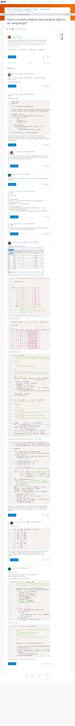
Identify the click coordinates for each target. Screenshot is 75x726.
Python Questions (45, 9)
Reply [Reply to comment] (11, 86)
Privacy (28, 722)
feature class (32, 49)
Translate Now (68, 14)
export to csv (23, 49)
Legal (40, 722)
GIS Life (40, 1)
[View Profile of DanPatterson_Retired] (18, 246)
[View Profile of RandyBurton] (16, 94)
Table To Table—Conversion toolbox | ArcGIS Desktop (27, 182)
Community (10, 2)
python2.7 (41, 49)
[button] (43, 57)
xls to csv (14, 79)
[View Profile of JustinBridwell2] (17, 36)
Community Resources (49, 1)
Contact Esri (46, 722)
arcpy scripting (12, 49)
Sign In (62, 2)
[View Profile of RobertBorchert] (19, 195)
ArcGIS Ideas (33, 1)
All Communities (23, 1)
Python (36, 9)
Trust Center (34, 722)
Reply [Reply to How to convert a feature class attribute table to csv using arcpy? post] (11, 57)
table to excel (31, 78)
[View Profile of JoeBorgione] (16, 73)
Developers (28, 9)
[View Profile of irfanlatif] (15, 178)
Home (8, 9)
